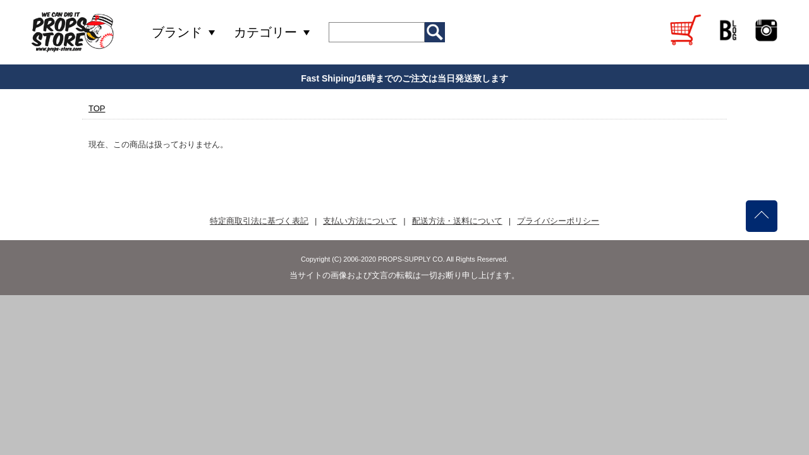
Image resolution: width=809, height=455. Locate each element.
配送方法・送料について (457, 221)
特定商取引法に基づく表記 (259, 221)
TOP (97, 108)
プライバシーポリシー (558, 221)
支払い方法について (360, 221)
